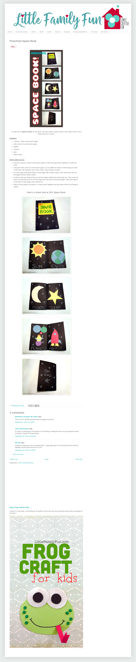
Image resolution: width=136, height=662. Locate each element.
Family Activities (22, 32)
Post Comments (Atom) (25, 463)
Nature (57, 32)
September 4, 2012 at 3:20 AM (24, 422)
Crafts (49, 32)
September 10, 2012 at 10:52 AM (25, 436)
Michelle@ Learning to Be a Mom (26, 417)
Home (10, 32)
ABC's (33, 32)
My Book (104, 32)
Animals (67, 32)
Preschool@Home (80, 32)
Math (41, 32)
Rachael (18, 443)
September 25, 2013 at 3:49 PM (25, 450)
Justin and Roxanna (22, 429)
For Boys (94, 32)
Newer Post (14, 459)
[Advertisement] (57, 484)
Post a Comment (18, 454)
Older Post (79, 459)
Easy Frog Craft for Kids (19, 507)
